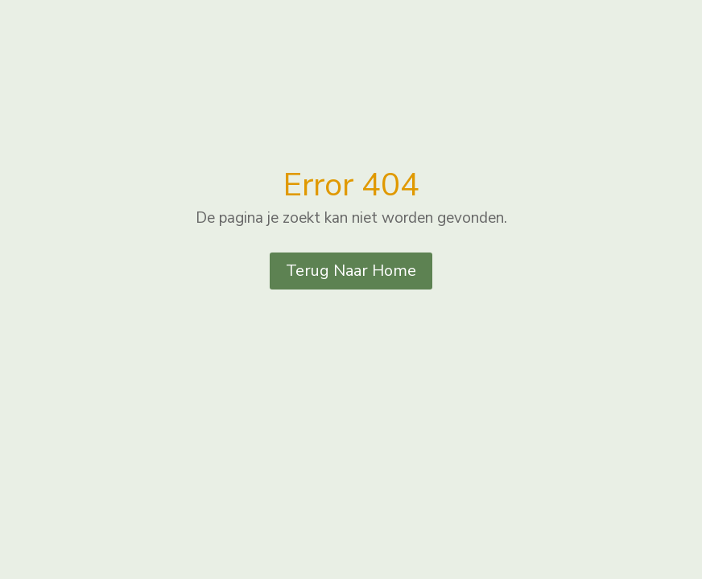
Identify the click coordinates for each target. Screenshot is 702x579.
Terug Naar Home (351, 270)
